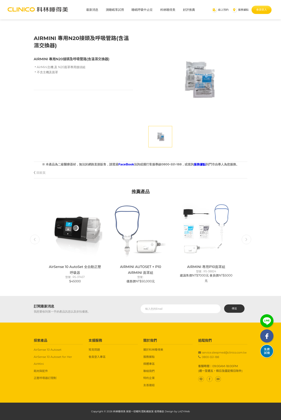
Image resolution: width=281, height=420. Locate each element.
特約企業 (149, 378)
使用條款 (159, 411)
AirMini (39, 364)
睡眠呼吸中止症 (142, 10)
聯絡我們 (149, 371)
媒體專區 (149, 364)
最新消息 (92, 10)
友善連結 (149, 385)
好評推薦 (189, 10)
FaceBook (126, 164)
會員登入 (261, 9)
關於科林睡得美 (153, 349)
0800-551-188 (210, 357)
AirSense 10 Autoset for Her (53, 357)
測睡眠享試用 (115, 10)
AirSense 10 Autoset (48, 349)
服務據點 (200, 164)
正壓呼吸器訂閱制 (45, 378)
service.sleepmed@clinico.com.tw (224, 352)
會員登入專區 (97, 357)
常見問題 (94, 349)
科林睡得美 (167, 10)
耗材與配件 (41, 371)
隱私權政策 (147, 411)
